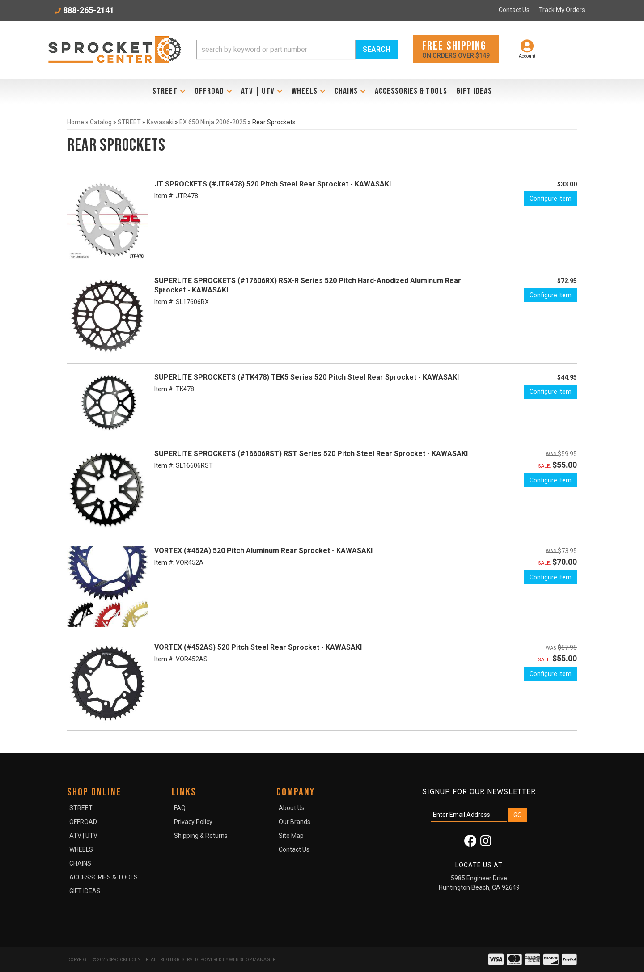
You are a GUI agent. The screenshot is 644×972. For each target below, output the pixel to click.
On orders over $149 (456, 49)
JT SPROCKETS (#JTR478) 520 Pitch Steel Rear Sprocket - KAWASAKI (272, 184)
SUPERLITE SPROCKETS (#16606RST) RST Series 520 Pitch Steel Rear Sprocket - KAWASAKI (311, 453)
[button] (297, 49)
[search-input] (276, 49)
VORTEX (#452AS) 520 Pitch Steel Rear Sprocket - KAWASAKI (258, 647)
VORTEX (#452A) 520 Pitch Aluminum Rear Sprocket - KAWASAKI (263, 550)
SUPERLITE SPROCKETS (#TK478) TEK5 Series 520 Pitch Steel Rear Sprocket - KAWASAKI (306, 377)
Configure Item (551, 198)
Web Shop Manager (252, 959)
